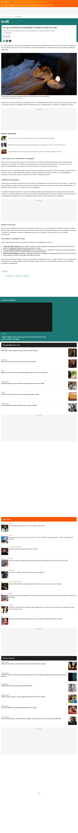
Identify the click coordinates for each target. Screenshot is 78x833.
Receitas (3, 392)
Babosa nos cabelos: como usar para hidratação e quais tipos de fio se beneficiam (24, 372)
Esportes (11, 558)
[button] (2, 2)
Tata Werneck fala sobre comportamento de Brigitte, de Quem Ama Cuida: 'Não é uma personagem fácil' (31, 718)
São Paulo (11, 523)
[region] (39, 11)
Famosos (11, 605)
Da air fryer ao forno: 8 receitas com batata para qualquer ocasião (20, 394)
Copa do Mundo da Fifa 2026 (15, 547)
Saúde (2, 371)
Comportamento (18, 16)
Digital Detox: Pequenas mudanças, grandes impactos (16, 685)
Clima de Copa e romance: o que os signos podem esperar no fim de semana (23, 696)
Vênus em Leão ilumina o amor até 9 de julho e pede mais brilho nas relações (23, 664)
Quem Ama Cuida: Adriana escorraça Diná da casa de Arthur (18, 361)
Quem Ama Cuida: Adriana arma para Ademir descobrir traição (19, 350)
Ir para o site (7, 2)
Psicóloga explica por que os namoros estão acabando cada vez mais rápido (22, 383)
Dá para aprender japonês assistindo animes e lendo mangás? (19, 405)
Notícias (3, 334)
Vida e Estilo (9, 16)
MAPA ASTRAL (4, 5)
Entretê (10, 593)
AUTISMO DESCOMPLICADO (23, 5)
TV (9, 616)
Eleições (11, 535)
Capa (3, 16)
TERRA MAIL (12, 5)
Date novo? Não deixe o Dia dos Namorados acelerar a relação (19, 707)
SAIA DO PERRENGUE (36, 5)
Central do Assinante (48, 5)
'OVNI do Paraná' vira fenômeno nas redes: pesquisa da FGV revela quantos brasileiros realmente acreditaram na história (34, 675)
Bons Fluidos (17, 276)
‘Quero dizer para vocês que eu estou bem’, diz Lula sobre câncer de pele (24, 338)
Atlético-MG (11, 570)
